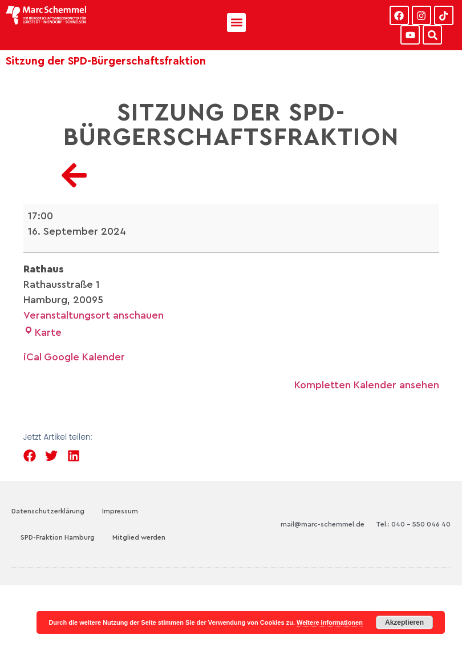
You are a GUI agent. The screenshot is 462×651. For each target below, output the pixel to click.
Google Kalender (84, 357)
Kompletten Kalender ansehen (366, 385)
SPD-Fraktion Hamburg (58, 537)
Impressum (120, 511)
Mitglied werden (138, 537)
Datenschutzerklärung (47, 511)
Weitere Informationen (330, 622)
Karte (42, 332)
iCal (32, 357)
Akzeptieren (404, 622)
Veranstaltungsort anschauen (93, 315)
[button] (236, 22)
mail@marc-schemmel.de (322, 524)
